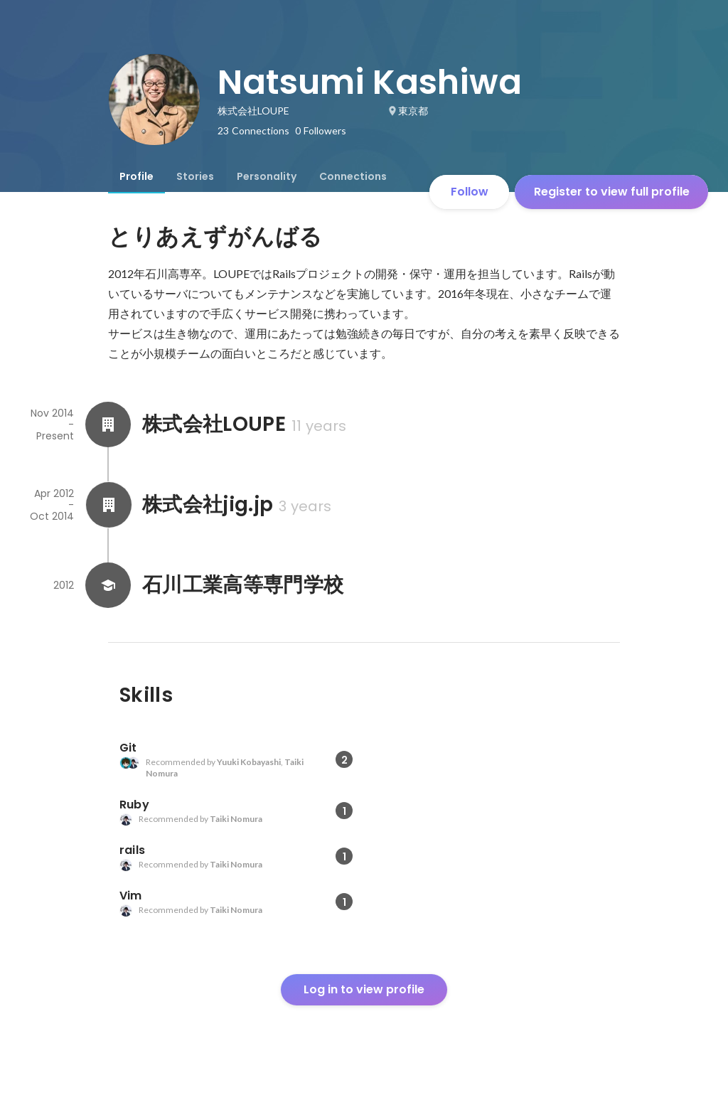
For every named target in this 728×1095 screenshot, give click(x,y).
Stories (195, 176)
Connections (353, 176)
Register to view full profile (612, 191)
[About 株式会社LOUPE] (108, 424)
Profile (136, 176)
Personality (266, 176)
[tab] (136, 176)
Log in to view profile (364, 989)
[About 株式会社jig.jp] (108, 504)
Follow (469, 191)
